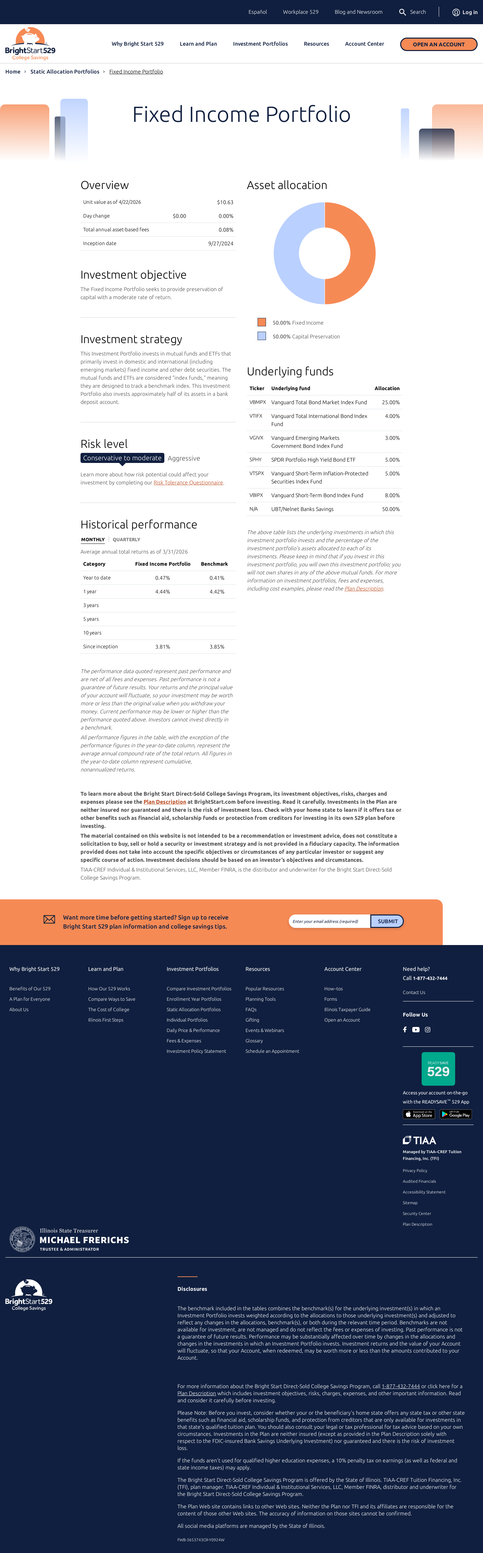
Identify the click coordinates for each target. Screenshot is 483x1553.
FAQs (251, 1009)
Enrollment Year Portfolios (194, 999)
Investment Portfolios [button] (260, 44)
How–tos (333, 988)
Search (412, 12)
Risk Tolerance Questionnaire (188, 482)
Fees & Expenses (184, 1040)
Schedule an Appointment (272, 1051)
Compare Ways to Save (112, 999)
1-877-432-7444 (430, 978)
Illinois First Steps (105, 1020)
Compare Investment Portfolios (199, 988)
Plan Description (417, 1224)
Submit (360, 921)
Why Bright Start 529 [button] (138, 44)
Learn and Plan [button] (198, 44)
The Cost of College (108, 1009)
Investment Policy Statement (196, 1051)
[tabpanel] (158, 601)
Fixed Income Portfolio (136, 71)
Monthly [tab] (93, 539)
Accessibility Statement (424, 1192)
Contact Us (414, 992)
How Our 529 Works (109, 988)
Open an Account (439, 44)
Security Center (417, 1213)
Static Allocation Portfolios (65, 71)
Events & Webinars (265, 1030)
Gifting (252, 1020)
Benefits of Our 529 (30, 988)
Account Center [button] (364, 44)
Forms (330, 999)
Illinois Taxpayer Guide (347, 1009)
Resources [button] (316, 44)
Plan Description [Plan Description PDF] (363, 588)
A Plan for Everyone (29, 999)
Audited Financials (419, 1181)
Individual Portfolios (187, 1020)
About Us (19, 1009)
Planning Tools (261, 999)
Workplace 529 (301, 12)
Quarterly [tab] (126, 539)
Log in (465, 12)
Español (258, 12)
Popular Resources (265, 988)
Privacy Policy (415, 1170)
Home (12, 71)
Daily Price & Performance (193, 1030)
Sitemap (410, 1203)
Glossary (254, 1040)
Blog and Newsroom (359, 12)
